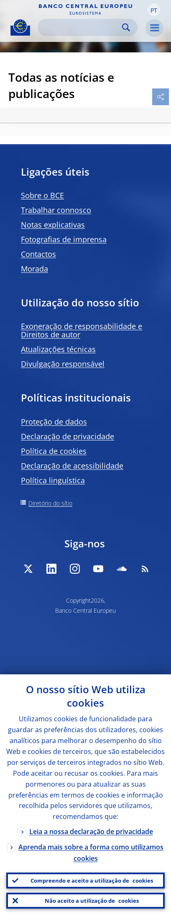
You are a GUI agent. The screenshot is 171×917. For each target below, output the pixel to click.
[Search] (81, 27)
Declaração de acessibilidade (72, 466)
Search (126, 27)
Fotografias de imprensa (64, 239)
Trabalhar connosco (56, 210)
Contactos (38, 254)
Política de (54, 451)
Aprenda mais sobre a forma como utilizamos (90, 852)
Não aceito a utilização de (92, 900)
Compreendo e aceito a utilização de (92, 880)
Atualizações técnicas (58, 349)
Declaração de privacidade (67, 436)
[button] (154, 9)
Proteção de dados (54, 422)
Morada (34, 269)
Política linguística (53, 480)
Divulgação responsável (63, 364)
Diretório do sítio (50, 503)
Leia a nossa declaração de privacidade (91, 831)
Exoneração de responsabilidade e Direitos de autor (81, 330)
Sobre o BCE (42, 195)
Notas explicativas (53, 225)
